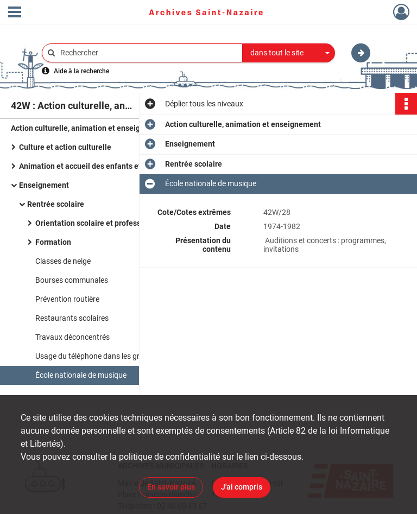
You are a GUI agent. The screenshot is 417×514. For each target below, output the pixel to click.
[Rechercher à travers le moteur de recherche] (147, 53)
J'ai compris (241, 487)
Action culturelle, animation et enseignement (89, 128)
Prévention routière (67, 299)
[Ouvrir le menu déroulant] (14, 13)
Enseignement (44, 185)
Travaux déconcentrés (72, 337)
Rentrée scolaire (55, 204)
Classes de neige (63, 261)
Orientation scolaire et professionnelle (102, 223)
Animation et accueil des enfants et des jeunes (99, 166)
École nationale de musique (81, 375)
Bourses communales (71, 280)
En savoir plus (171, 487)
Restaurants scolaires (72, 318)
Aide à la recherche (81, 71)
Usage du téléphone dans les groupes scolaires (113, 356)
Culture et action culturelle (65, 147)
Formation (53, 242)
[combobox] (289, 53)
